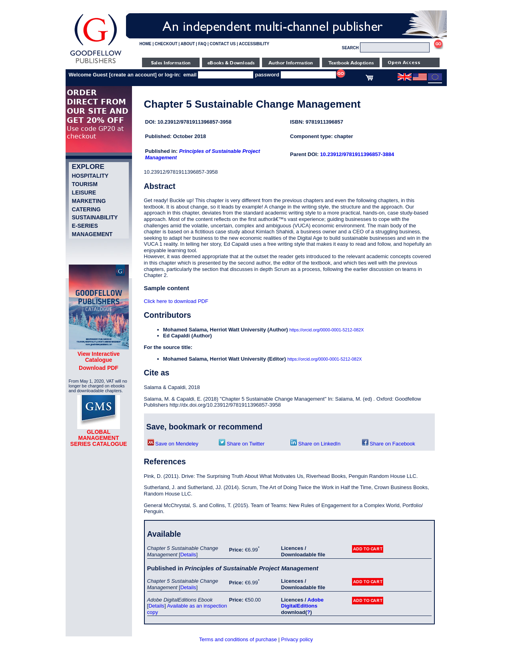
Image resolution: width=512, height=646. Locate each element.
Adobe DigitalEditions (302, 603)
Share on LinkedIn (315, 444)
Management (92, 234)
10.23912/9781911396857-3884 (357, 154)
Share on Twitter (241, 444)
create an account (133, 75)
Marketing (89, 201)
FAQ (202, 44)
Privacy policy (297, 639)
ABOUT (188, 44)
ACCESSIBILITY (254, 44)
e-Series (85, 226)
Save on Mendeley (173, 444)
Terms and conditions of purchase (238, 639)
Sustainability (95, 217)
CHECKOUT (166, 44)
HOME (146, 44)
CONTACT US (223, 44)
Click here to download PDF (176, 301)
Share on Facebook (388, 444)
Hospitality (90, 176)
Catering (86, 209)
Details (188, 555)
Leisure (84, 192)
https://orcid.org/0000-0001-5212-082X (326, 329)
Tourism (85, 184)
